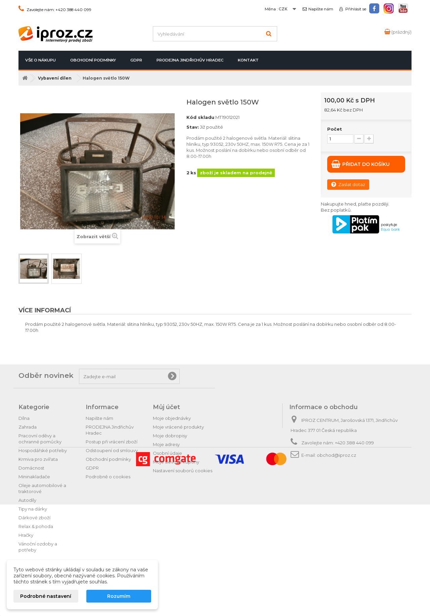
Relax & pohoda (35, 526)
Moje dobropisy (170, 435)
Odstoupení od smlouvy (112, 450)
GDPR (136, 60)
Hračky (25, 535)
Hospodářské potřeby (42, 450)
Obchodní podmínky (93, 60)
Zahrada (27, 427)
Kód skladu (200, 117)
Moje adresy (166, 444)
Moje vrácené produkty (178, 427)
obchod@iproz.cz (336, 455)
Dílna (24, 418)
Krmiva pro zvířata (38, 459)
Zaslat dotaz (348, 184)
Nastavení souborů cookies (182, 470)
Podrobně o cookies (108, 476)
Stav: (192, 127)
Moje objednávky (172, 418)
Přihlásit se (355, 9)
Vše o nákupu (40, 60)
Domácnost (31, 468)
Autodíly (27, 500)
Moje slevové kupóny (176, 462)
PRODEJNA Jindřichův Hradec (190, 60)
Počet (334, 129)
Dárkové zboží (34, 517)
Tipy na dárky (32, 509)
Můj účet (166, 407)
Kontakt (248, 60)
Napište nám (320, 9)
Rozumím (118, 596)
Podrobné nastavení (45, 596)
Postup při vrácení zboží (111, 441)
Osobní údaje (167, 453)
